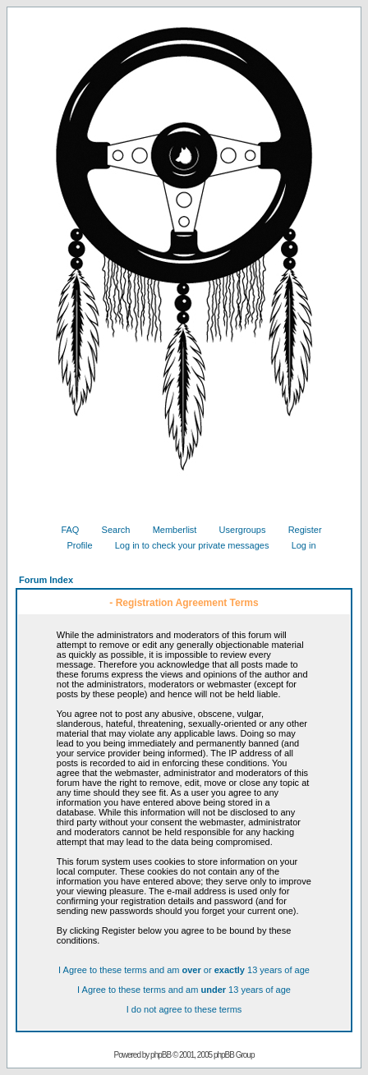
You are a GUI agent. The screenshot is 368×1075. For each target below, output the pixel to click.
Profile (73, 545)
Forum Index (46, 580)
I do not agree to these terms (184, 1009)
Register (299, 530)
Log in (297, 545)
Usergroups (236, 530)
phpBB (160, 1054)
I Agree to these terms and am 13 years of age (184, 990)
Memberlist (168, 530)
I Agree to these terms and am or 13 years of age (184, 970)
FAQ (63, 530)
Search (110, 530)
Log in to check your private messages (186, 545)
